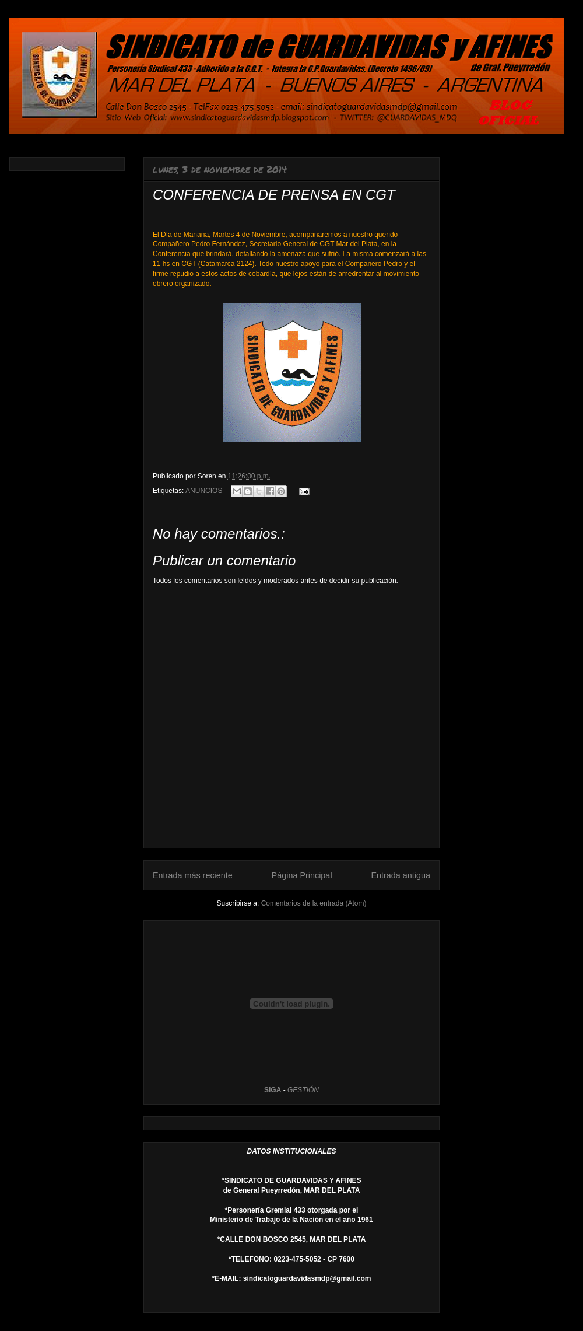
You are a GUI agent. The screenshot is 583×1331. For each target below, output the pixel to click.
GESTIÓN (303, 1090)
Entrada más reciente (193, 875)
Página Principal (302, 875)
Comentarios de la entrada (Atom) (314, 903)
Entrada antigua (400, 875)
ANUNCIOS (203, 491)
